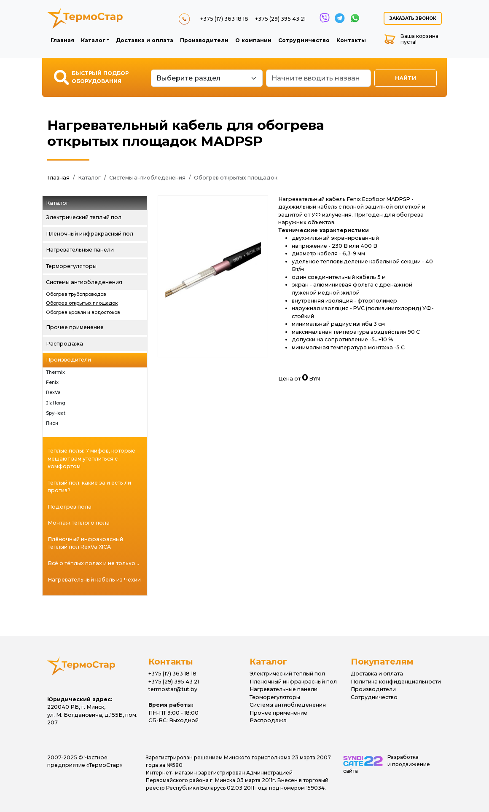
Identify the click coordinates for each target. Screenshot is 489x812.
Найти (405, 78)
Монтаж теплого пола (79, 523)
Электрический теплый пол (83, 217)
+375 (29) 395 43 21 (280, 19)
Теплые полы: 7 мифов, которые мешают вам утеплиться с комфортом (91, 458)
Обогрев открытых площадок (235, 177)
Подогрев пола (69, 507)
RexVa (53, 392)
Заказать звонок (413, 18)
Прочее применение (75, 327)
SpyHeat (55, 413)
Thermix (55, 372)
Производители (204, 40)
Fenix (52, 382)
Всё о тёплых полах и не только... (93, 563)
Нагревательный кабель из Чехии (94, 579)
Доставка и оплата (144, 40)
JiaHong (55, 403)
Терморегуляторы (71, 266)
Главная (62, 40)
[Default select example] (207, 78)
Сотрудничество (304, 40)
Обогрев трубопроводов (76, 294)
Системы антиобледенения (147, 177)
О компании (253, 40)
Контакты (351, 40)
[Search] (318, 78)
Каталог (93, 40)
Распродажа (64, 343)
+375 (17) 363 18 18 (224, 19)
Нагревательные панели (80, 250)
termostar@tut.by (172, 689)
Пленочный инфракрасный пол (89, 233)
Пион (52, 423)
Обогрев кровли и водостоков (83, 312)
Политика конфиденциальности (396, 681)
